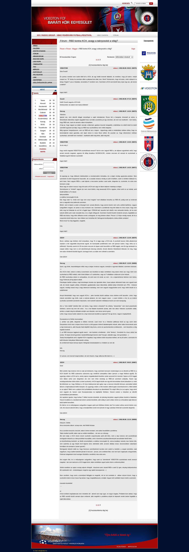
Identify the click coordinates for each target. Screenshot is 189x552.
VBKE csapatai (102, 35)
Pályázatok (38, 74)
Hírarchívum (38, 56)
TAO (34, 67)
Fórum (115, 35)
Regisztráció (51, 176)
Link (34, 77)
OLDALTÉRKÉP (121, 546)
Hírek (35, 46)
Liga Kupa (37, 61)
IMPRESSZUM (132, 546)
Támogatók (37, 64)
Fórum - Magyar (71, 49)
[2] (98, 59)
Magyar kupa (38, 59)
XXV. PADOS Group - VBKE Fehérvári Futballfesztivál (64, 35)
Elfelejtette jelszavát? (40, 176)
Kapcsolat (37, 72)
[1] (96, 59)
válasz (115, 68)
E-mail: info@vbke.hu (40, 550)
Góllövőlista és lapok (42, 82)
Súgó (133, 49)
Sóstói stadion (39, 51)
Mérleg (36, 69)
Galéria (36, 48)
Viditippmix (37, 80)
